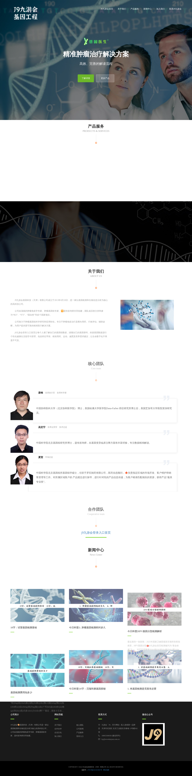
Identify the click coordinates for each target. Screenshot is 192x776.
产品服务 (134, 9)
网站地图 (106, 770)
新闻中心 (147, 9)
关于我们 (122, 9)
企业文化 (58, 732)
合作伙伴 (58, 729)
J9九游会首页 (107, 9)
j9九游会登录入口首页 (96, 532)
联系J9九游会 (175, 9)
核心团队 (80, 725)
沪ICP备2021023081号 (95, 770)
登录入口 (80, 736)
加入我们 (160, 9)
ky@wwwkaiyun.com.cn (111, 739)
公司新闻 (80, 729)
